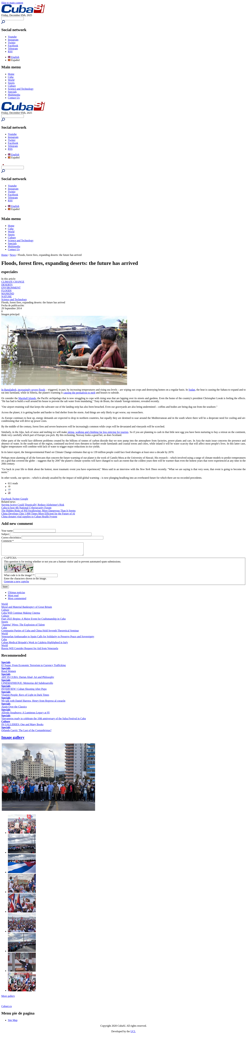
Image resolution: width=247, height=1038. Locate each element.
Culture (12, 85)
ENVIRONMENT (11, 287)
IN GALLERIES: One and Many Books (22, 726)
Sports (11, 83)
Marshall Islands (27, 398)
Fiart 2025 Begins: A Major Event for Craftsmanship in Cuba (33, 621)
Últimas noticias (16, 595)
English (13, 57)
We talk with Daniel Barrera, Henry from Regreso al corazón (33, 703)
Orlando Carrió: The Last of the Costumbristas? (26, 732)
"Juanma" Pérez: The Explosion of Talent (23, 627)
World (11, 80)
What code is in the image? (19, 577)
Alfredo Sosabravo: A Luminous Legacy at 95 (25, 715)
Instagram (13, 39)
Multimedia (14, 94)
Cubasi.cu (6, 1008)
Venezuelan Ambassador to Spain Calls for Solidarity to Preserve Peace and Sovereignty (47, 639)
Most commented (17, 600)
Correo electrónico (11, 537)
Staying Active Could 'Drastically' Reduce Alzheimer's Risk (32, 504)
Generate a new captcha (16, 584)
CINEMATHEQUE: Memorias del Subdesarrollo (27, 685)
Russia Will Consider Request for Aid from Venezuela (29, 650)
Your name (7, 530)
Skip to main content (12, 2)
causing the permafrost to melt (79, 392)
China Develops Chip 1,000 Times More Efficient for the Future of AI (38, 513)
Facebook (13, 45)
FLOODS (6, 290)
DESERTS (6, 284)
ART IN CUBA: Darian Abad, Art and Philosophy (27, 679)
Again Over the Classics (14, 709)
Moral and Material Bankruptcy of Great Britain (26, 609)
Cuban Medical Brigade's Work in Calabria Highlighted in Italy (34, 644)
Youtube (12, 36)
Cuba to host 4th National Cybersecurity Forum (26, 507)
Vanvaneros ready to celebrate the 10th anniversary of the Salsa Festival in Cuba (43, 721)
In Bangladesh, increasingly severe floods (23, 389)
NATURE (6, 296)
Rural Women (8, 673)
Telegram (13, 48)
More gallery (8, 998)
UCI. (133, 1033)
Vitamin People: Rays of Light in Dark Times (25, 697)
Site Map (12, 1022)
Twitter (11, 42)
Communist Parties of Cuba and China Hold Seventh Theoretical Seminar (40, 633)
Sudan (192, 389)
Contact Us (14, 97)
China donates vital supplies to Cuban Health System (29, 516)
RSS (10, 51)
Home (11, 74)
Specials (12, 91)
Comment (7, 540)
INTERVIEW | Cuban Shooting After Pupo (24, 691)
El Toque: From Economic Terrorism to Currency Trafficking (33, 667)
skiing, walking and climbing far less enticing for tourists (97, 432)
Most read (13, 597)
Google (24, 498)
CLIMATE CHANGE (12, 281)
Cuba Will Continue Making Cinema (20, 615)
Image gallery (12, 740)
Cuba (10, 77)
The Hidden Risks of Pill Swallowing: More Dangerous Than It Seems (38, 510)
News (13, 255)
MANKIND (7, 293)
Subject (5, 534)
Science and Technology (21, 88)
